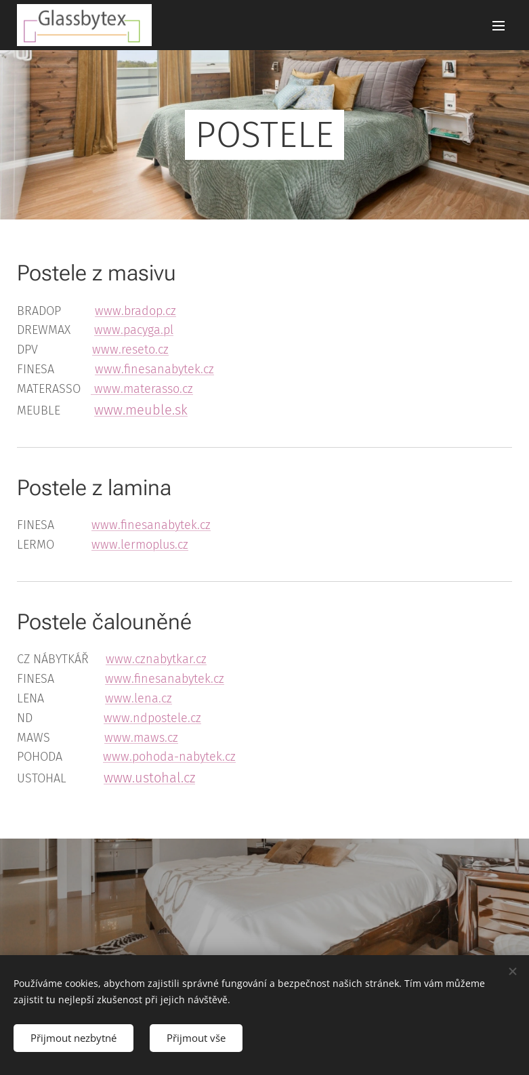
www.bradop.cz (135, 310)
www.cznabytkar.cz (156, 659)
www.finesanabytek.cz (154, 369)
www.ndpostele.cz (152, 718)
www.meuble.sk (141, 410)
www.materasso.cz (142, 388)
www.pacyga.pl (133, 329)
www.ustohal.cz (149, 778)
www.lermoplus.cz (139, 544)
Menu (498, 25)
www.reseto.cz (130, 349)
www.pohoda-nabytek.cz (169, 756)
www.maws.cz (141, 737)
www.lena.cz (138, 698)
